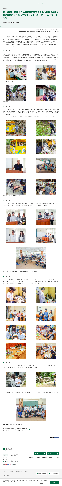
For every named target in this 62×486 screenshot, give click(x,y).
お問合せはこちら (14, 455)
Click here (41, 483)
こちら (8, 481)
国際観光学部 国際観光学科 (13, 22)
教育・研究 (46, 29)
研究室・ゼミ (52, 29)
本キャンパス (5, 453)
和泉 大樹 (5, 22)
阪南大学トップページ (39, 29)
